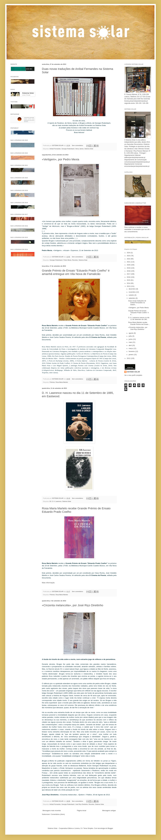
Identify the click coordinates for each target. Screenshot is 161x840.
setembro (132, 298)
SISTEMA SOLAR (133, 372)
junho (131, 339)
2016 (129, 277)
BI (50, 501)
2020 (129, 265)
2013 (129, 286)
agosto (131, 333)
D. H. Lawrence (56, 501)
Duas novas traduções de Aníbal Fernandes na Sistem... (137, 303)
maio (130, 342)
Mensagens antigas (109, 810)
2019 (129, 268)
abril (130, 345)
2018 (129, 271)
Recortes (75, 260)
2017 (129, 274)
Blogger (110, 828)
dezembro (132, 289)
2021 (129, 262)
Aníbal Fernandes (55, 149)
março (131, 348)
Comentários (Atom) (58, 814)
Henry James (79, 149)
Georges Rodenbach (68, 149)
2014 (129, 283)
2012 (129, 358)
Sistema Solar (88, 149)
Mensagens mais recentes (52, 810)
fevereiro (132, 351)
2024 (129, 253)
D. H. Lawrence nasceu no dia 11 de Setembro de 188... (138, 318)
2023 (129, 256)
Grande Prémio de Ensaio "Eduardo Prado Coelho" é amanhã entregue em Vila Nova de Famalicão (76, 272)
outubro (131, 295)
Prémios (52, 382)
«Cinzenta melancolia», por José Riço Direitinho (72, 605)
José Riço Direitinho (81, 804)
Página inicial (81, 810)
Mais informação (48, 583)
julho (130, 336)
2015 (129, 280)
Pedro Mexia (67, 260)
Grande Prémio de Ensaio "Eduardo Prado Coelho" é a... (138, 312)
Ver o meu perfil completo (133, 375)
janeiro (131, 355)
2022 (129, 259)
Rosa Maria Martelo (62, 382)
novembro (132, 292)
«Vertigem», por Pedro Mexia (60, 159)
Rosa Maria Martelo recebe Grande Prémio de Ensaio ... (139, 323)
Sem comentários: (78, 145)
